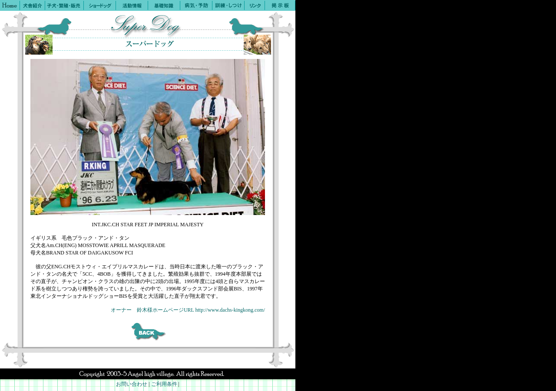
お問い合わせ (131, 384)
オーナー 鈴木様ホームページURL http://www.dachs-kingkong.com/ (188, 310)
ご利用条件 (164, 384)
